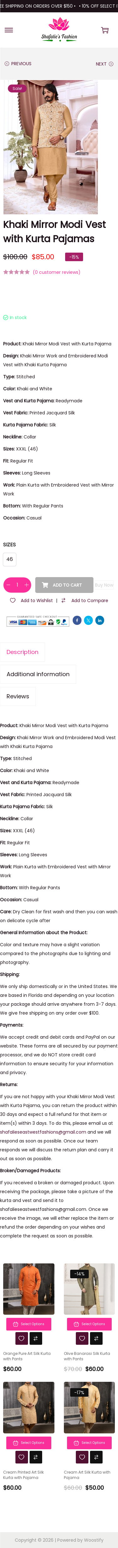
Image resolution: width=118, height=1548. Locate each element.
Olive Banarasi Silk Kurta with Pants (87, 1356)
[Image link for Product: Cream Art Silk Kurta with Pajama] (89, 1407)
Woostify (94, 1540)
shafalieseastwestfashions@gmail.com (43, 1132)
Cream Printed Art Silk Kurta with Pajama (23, 1475)
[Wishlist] (31, 600)
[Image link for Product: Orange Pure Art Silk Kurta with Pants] (28, 1289)
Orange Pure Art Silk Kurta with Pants (27, 1356)
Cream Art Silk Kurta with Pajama (87, 1475)
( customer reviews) (57, 272)
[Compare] (84, 600)
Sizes (9, 544)
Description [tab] (22, 652)
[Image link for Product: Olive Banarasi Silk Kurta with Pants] (89, 1289)
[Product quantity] (17, 585)
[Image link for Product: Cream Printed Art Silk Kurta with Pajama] (28, 1407)
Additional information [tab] (38, 674)
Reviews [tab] (18, 696)
